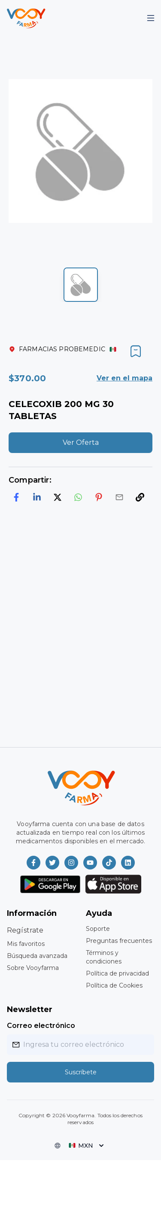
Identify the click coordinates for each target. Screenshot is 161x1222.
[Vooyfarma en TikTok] (109, 862)
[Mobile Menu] (151, 18)
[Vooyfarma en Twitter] (52, 862)
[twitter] (57, 497)
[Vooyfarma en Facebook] (33, 862)
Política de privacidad (117, 973)
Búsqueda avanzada (37, 956)
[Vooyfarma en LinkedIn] (128, 862)
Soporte (98, 929)
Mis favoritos (26, 944)
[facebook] (16, 497)
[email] (119, 497)
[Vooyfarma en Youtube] (90, 862)
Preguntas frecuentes (119, 941)
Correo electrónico (41, 1025)
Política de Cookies (114, 985)
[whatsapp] (78, 497)
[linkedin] (37, 497)
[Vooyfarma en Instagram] (71, 862)
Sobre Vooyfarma (33, 968)
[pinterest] (98, 497)
